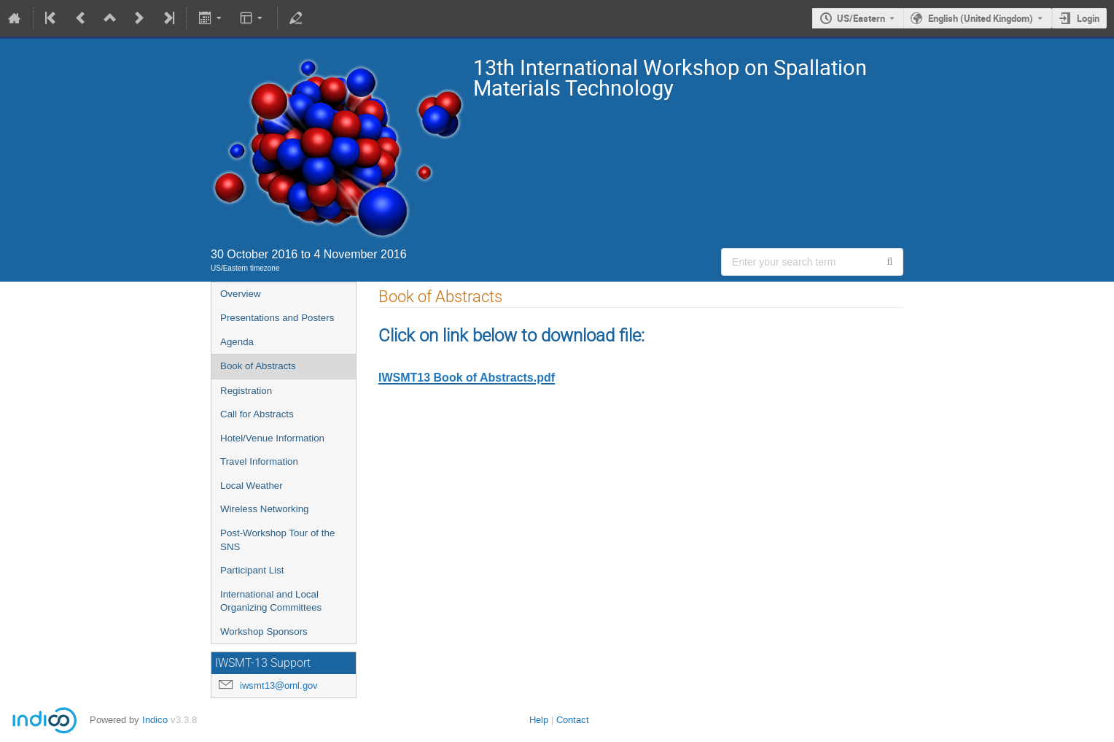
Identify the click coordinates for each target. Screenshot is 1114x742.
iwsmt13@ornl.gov (279, 685)
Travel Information (259, 461)
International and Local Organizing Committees (271, 601)
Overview (240, 293)
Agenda (237, 341)
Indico (155, 720)
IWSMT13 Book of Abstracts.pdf (466, 377)
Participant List (252, 570)
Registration (246, 390)
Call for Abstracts (257, 414)
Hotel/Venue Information (272, 438)
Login (1088, 18)
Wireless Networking (264, 508)
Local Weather (251, 485)
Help (538, 720)
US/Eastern (861, 18)
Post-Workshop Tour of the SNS (277, 539)
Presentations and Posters (277, 317)
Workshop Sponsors (264, 631)
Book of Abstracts (258, 365)
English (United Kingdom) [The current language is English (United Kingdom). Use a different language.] (980, 18)
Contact (572, 720)
